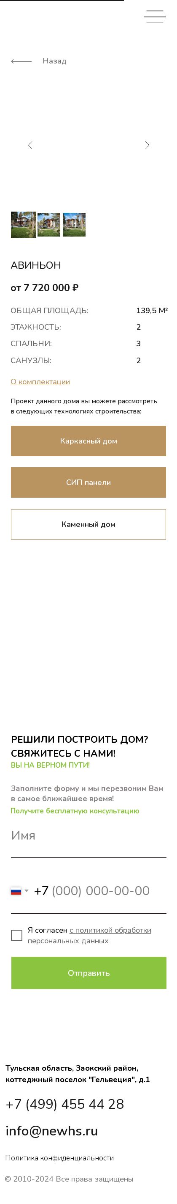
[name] (88, 835)
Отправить (89, 973)
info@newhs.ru (51, 1131)
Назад (55, 60)
